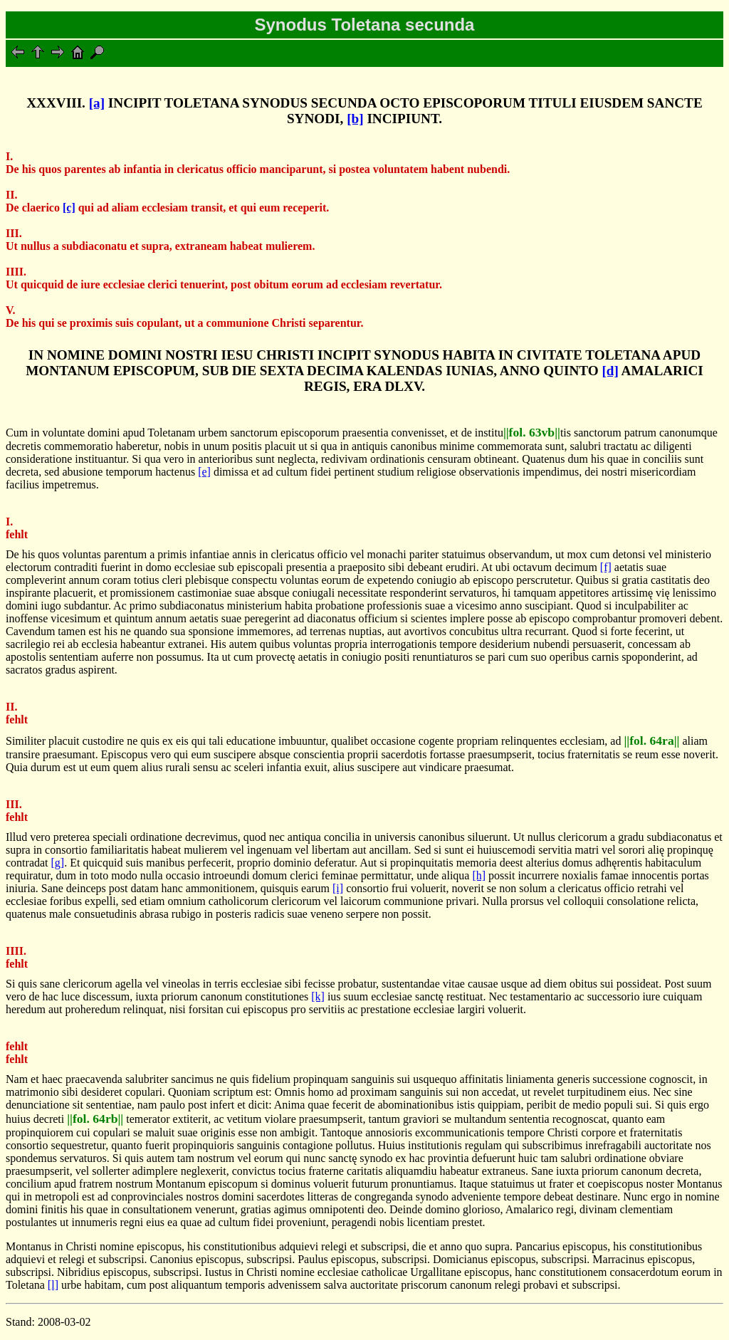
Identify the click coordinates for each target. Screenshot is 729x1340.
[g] (58, 863)
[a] (97, 102)
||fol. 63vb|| (531, 432)
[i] (337, 888)
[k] (318, 996)
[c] (69, 207)
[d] (610, 370)
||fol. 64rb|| (95, 1118)
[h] (479, 875)
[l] (53, 1285)
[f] (606, 567)
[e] (204, 472)
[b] (355, 118)
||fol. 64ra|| (651, 740)
